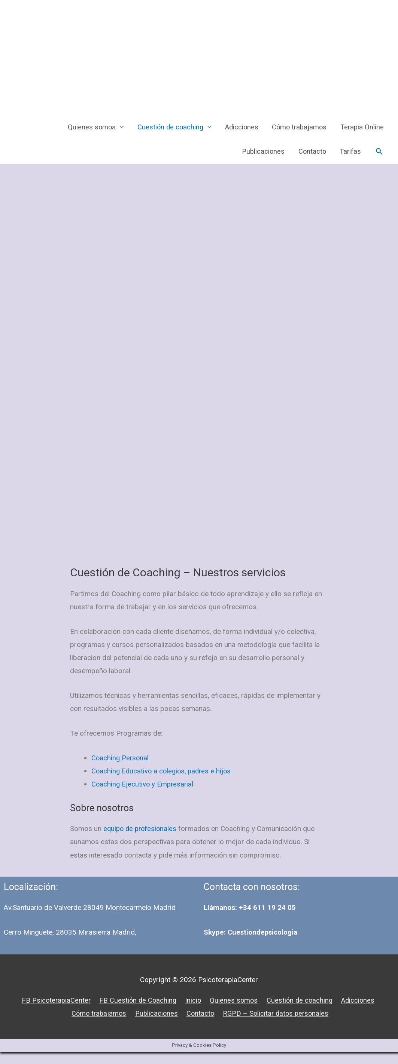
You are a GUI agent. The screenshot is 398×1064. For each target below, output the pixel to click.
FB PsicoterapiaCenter (52, 1012)
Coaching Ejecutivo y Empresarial (143, 796)
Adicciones (236, 129)
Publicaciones (259, 157)
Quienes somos (83, 129)
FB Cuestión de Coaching (135, 1012)
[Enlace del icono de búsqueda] (378, 158)
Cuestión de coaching (163, 129)
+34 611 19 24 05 (267, 920)
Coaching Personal (120, 770)
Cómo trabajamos (296, 129)
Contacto (309, 157)
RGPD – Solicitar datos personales (278, 1025)
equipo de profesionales (141, 840)
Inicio (192, 1012)
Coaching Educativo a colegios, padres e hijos (163, 783)
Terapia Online (361, 129)
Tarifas (349, 157)
